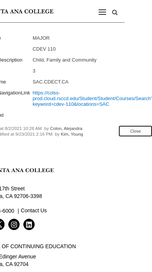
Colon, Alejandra (66, 128)
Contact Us (34, 210)
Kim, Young (72, 133)
